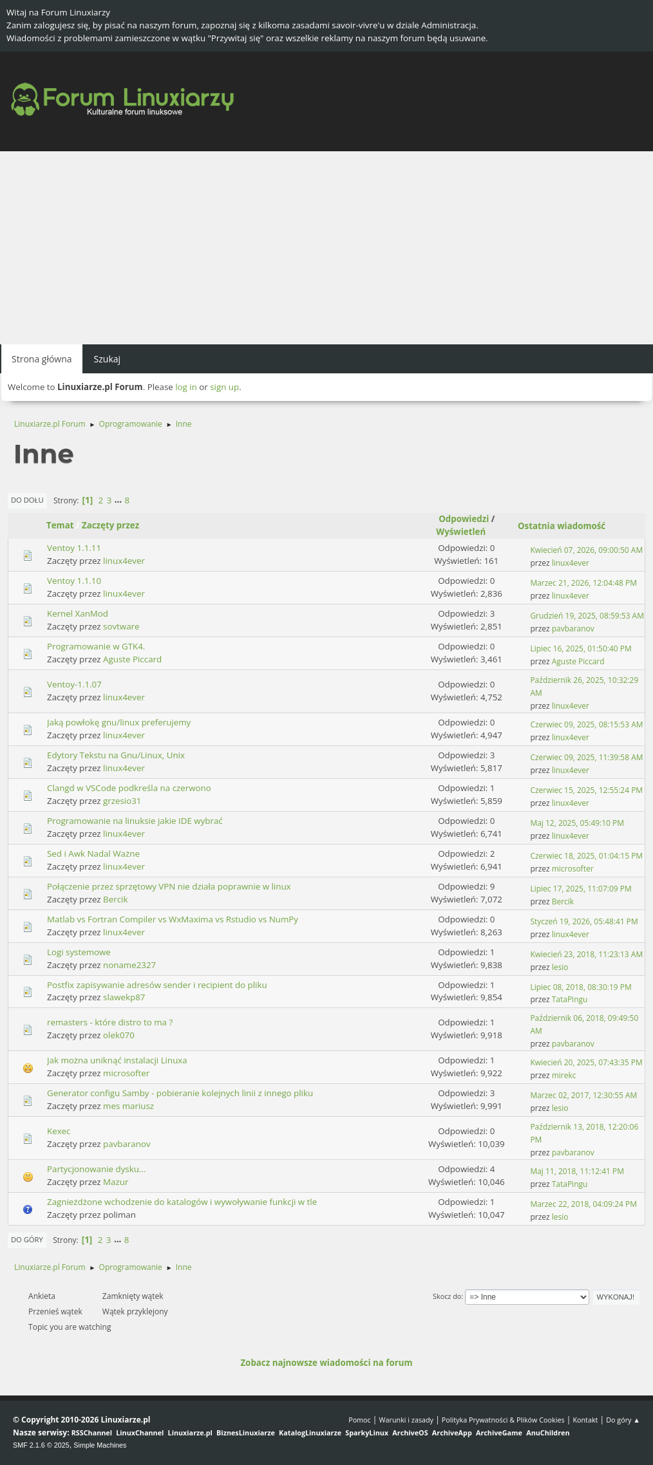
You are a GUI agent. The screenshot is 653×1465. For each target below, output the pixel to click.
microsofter (573, 868)
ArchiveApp (452, 1432)
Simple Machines (99, 1445)
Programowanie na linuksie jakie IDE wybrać (135, 820)
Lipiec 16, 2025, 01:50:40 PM (580, 648)
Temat (60, 525)
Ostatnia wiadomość (561, 526)
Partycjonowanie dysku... (96, 1169)
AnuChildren (547, 1432)
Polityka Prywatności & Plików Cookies (503, 1419)
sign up (224, 387)
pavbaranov (573, 628)
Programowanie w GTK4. (96, 646)
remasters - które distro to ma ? (110, 1022)
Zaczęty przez (110, 525)
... (119, 500)
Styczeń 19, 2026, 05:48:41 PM (584, 921)
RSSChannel (91, 1432)
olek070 (119, 1035)
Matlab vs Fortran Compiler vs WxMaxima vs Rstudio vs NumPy (172, 919)
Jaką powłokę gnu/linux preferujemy (119, 722)
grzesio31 (122, 801)
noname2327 (129, 965)
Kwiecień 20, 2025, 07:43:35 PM (586, 1062)
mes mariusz (128, 1106)
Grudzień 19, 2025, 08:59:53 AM (587, 615)
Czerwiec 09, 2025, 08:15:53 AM (586, 724)
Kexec (59, 1131)
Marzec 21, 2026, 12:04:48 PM (583, 582)
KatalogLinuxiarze (310, 1432)
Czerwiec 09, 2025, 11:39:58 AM (586, 757)
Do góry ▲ (623, 1419)
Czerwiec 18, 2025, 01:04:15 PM (586, 855)
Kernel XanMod (77, 613)
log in (186, 387)
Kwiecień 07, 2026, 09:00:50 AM (586, 550)
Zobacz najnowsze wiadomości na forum (326, 1362)
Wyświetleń (466, 531)
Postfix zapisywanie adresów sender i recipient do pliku (157, 985)
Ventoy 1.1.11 (74, 548)
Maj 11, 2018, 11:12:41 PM (577, 1171)
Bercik (115, 899)
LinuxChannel (140, 1432)
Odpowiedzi (464, 519)
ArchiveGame (499, 1432)
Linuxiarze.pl (190, 1432)
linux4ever (124, 560)
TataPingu (570, 999)
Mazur (115, 1182)
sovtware (121, 626)
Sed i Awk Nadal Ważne (93, 853)
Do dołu (27, 500)
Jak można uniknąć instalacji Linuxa (117, 1060)
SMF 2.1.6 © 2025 (41, 1445)
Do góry (27, 1239)
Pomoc (359, 1419)
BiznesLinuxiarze (245, 1432)
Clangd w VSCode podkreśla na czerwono (129, 788)
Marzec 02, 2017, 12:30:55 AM (583, 1095)
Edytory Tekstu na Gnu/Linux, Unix (116, 755)
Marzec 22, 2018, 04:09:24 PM (583, 1204)
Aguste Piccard (132, 659)
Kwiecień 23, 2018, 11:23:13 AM (586, 954)
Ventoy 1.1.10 (74, 580)
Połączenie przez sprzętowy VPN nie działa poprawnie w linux (169, 886)
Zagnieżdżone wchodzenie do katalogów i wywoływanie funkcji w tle (182, 1202)
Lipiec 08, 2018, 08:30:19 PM (580, 987)
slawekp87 (124, 997)
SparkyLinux (366, 1432)
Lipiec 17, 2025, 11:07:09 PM (580, 888)
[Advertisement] (326, 248)
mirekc (564, 1075)
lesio (560, 967)
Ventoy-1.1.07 (74, 684)
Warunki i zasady (406, 1419)
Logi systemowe (79, 952)
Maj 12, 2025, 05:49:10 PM (577, 822)
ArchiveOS (410, 1432)
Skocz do (447, 1296)
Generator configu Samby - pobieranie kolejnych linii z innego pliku (180, 1093)
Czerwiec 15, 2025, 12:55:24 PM (586, 790)
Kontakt (585, 1419)
